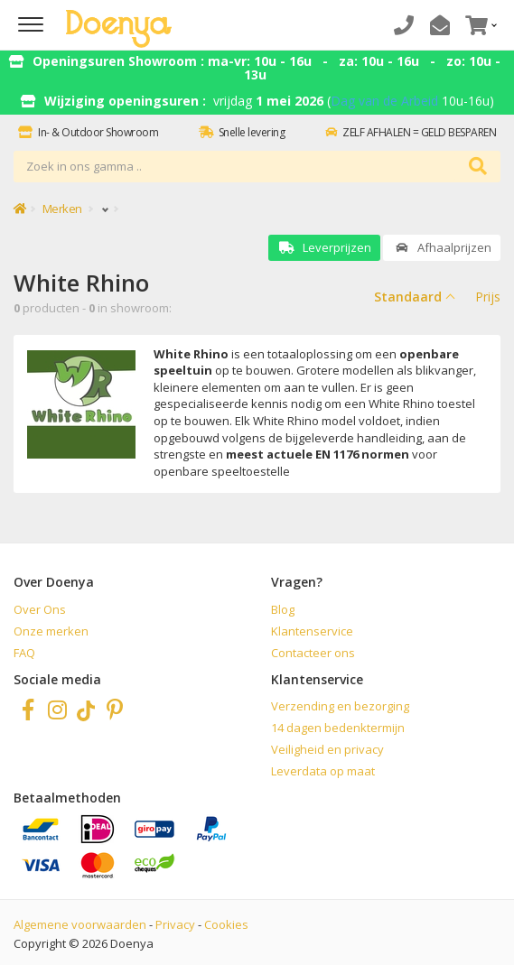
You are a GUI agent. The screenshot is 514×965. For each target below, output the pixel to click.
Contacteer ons (313, 653)
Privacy (175, 924)
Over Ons (40, 609)
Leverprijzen (324, 247)
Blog (282, 609)
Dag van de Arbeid (384, 100)
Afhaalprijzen (441, 247)
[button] (479, 25)
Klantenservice (312, 631)
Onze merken (51, 631)
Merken (62, 208)
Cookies (226, 924)
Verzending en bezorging (340, 706)
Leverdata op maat (323, 771)
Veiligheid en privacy (327, 749)
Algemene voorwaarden (80, 924)
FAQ (24, 653)
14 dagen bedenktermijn (338, 727)
